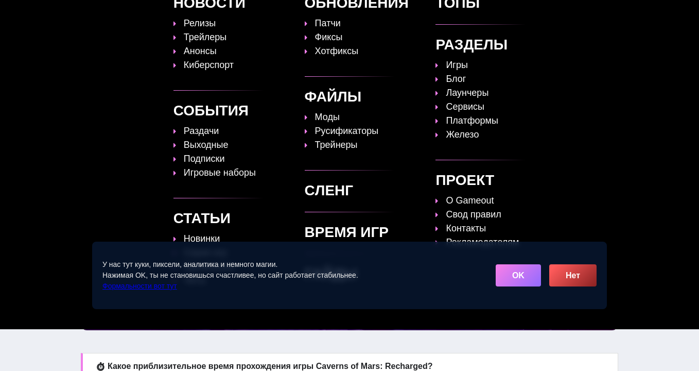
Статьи (341, 14)
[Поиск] (590, 13)
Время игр (390, 14)
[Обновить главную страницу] (146, 14)
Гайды (300, 14)
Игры (515, 14)
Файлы (439, 14)
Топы (263, 14)
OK (518, 275)
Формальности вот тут (139, 286)
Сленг (479, 14)
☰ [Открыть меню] (608, 14)
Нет (573, 275)
